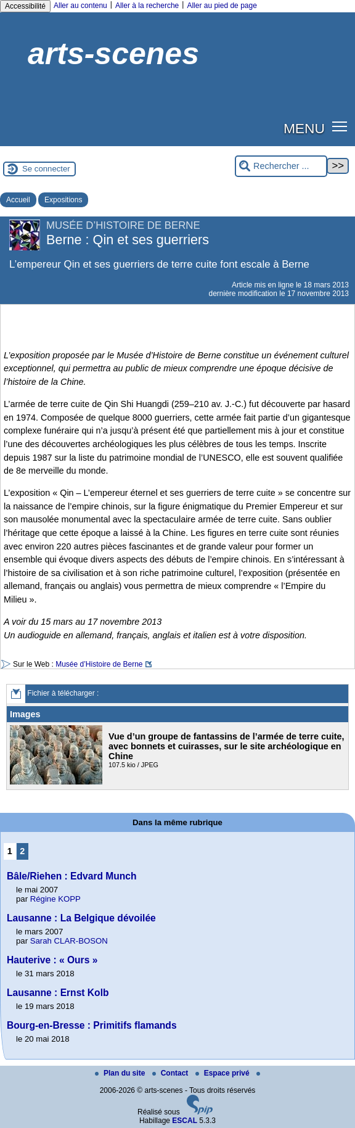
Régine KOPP (55, 899)
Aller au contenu (80, 5)
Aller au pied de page (221, 5)
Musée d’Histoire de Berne (98, 664)
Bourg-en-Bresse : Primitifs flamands (92, 1025)
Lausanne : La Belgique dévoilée (81, 918)
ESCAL (184, 1120)
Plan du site (121, 1073)
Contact (171, 1073)
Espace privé (223, 1073)
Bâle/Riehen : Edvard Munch (72, 876)
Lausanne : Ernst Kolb (58, 992)
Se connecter (46, 168)
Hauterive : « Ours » (52, 960)
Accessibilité (25, 6)
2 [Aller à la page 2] (22, 851)
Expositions (63, 200)
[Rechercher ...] (281, 166)
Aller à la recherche (147, 5)
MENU (304, 128)
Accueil (18, 200)
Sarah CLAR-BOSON (69, 940)
